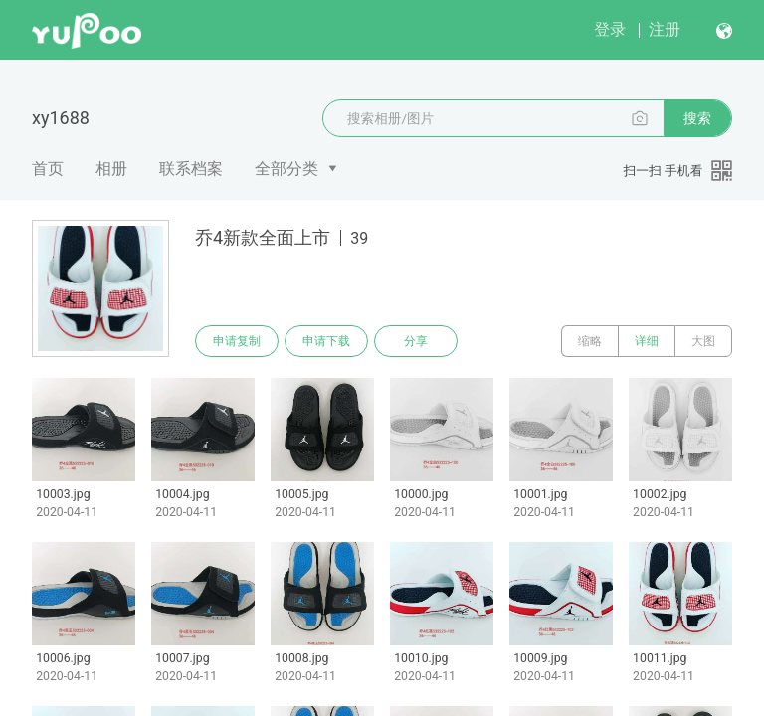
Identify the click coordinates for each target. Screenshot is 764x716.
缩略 (590, 341)
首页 (48, 168)
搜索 (697, 118)
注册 (664, 29)
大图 (703, 341)
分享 (416, 341)
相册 (111, 168)
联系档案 (191, 168)
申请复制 (237, 341)
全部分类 (286, 168)
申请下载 (326, 341)
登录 (610, 29)
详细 (647, 341)
